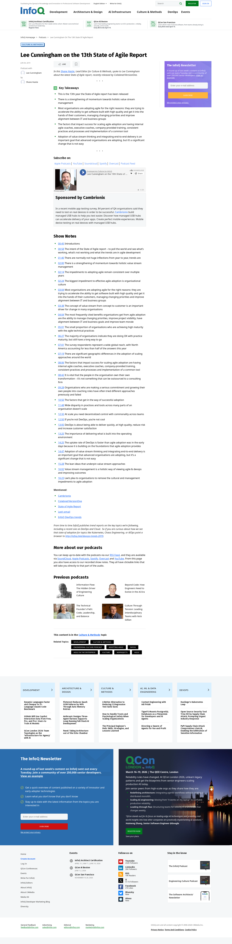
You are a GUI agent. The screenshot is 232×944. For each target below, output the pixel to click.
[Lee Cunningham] (23, 73)
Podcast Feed (128, 164)
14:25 (61, 443)
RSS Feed (115, 556)
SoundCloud (64, 559)
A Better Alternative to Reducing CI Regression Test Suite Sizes (113, 709)
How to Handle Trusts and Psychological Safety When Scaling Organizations (115, 721)
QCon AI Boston (82, 874)
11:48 (61, 406)
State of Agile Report (69, 507)
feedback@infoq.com (29, 935)
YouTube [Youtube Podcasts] (77, 164)
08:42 (61, 376)
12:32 (61, 415)
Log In (24, 870)
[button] (188, 96)
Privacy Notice (157, 937)
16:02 (61, 470)
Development (58, 12)
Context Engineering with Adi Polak (153, 708)
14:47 (61, 452)
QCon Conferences (29, 875)
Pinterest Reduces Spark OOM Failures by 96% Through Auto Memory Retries (75, 710)
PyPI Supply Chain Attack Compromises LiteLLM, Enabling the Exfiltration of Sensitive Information (194, 734)
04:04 (61, 315)
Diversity (24, 912)
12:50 (61, 420)
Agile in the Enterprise (85, 653)
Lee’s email (64, 512)
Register (192, 3)
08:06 (61, 363)
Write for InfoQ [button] (115, 3)
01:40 (61, 258)
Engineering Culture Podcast (88, 648)
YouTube (119, 559)
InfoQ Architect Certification (89, 867)
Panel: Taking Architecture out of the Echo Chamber (75, 736)
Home (23, 860)
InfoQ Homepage (28, 38)
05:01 (61, 328)
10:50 (61, 401)
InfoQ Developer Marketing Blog (35, 908)
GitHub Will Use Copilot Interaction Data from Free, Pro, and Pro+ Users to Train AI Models (37, 725)
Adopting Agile (116, 648)
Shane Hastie (32, 82)
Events (185, 12)
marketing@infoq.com (95, 935)
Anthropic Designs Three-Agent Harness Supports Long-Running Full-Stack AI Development (76, 725)
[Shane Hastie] (23, 82)
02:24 (61, 282)
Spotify (103, 164)
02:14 (61, 273)
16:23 (61, 479)
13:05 (61, 425)
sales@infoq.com (49, 935)
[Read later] (71, 65)
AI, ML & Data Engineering (148, 695)
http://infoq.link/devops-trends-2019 (84, 537)
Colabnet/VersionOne (70, 502)
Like (61, 65)
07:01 (61, 346)
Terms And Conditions (174, 937)
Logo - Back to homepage (33, 10)
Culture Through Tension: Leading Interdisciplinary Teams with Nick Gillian (133, 613)
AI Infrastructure (119, 12)
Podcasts (42, 38)
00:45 (61, 244)
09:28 (61, 388)
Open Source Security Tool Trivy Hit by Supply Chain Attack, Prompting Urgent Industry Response (194, 720)
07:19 (61, 354)
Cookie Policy (191, 937)
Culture (106, 653)
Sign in (205, 3)
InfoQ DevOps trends (69, 518)
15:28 (61, 465)
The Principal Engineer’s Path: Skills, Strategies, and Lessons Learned (115, 733)
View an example (32, 781)
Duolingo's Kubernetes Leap (192, 708)
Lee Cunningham (34, 73)
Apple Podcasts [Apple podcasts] (62, 164)
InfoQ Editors (27, 889)
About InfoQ (26, 893)
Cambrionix (121, 213)
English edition (99, 3)
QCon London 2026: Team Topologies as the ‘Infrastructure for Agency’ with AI (37, 739)
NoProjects (122, 653)
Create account (28, 865)
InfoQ (133, 648)
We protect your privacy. (178, 103)
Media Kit (25, 903)
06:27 (61, 337)
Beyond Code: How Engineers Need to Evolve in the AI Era (135, 589)
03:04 (61, 290)
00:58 (61, 250)
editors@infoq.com (72, 935)
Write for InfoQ (27, 884)
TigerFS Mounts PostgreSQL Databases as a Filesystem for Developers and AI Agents (155, 720)
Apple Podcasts (80, 559)
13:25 (61, 434)
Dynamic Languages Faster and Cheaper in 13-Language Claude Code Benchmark (37, 710)
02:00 (61, 264)
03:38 (61, 306)
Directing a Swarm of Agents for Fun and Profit (153, 732)
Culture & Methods (149, 12)
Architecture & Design (88, 12)
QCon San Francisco (84, 881)
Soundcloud (90, 164)
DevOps (173, 12)
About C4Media (27, 898)
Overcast (114, 164)
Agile (136, 653)
